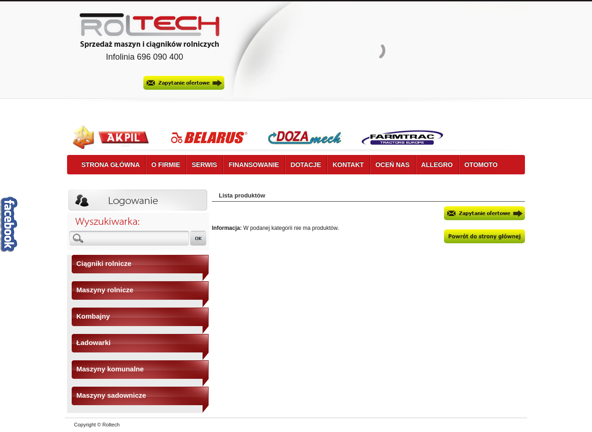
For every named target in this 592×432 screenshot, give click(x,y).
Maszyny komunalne (110, 369)
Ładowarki (93, 342)
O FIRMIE (165, 164)
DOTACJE (305, 164)
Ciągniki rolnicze (103, 263)
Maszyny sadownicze (111, 395)
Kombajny (93, 316)
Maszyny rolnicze (104, 290)
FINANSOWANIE (253, 164)
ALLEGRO (437, 164)
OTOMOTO (481, 164)
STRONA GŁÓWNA (110, 164)
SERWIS (204, 164)
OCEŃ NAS (393, 164)
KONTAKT (348, 164)
